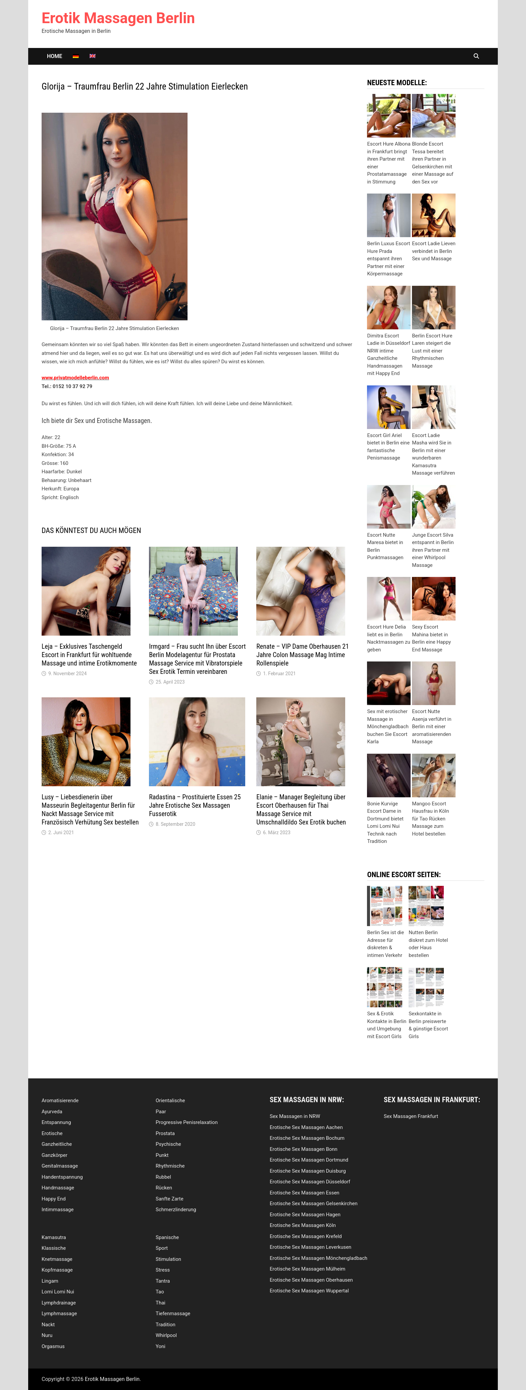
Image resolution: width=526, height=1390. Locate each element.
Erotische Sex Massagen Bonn (303, 1149)
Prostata (165, 1133)
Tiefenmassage (173, 1314)
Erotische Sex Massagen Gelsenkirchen (314, 1203)
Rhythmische (170, 1166)
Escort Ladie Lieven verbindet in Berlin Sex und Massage (434, 251)
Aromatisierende (60, 1101)
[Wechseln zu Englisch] (92, 56)
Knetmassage (57, 1259)
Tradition (165, 1325)
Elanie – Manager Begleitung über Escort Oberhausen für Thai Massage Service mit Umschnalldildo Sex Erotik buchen (301, 809)
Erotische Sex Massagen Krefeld (306, 1236)
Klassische (54, 1248)
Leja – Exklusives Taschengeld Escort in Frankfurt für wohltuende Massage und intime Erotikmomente (89, 654)
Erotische (52, 1133)
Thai (160, 1303)
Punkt (162, 1155)
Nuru (47, 1335)
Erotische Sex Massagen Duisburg (308, 1171)
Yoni (160, 1346)
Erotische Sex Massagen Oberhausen (311, 1280)
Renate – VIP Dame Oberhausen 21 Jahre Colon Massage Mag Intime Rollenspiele (302, 654)
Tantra (163, 1281)
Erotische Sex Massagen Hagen (305, 1215)
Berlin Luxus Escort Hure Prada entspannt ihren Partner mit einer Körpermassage (388, 258)
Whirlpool (166, 1335)
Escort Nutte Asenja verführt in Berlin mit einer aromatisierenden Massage (431, 726)
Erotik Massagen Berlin (118, 18)
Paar (161, 1112)
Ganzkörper (54, 1155)
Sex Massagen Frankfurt (411, 1116)
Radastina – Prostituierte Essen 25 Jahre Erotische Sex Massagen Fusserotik (195, 805)
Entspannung (56, 1122)
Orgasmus (53, 1346)
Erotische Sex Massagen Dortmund (309, 1160)
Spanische (167, 1237)
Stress (163, 1270)
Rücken (164, 1188)
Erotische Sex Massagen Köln (303, 1225)
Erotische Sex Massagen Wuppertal (309, 1291)
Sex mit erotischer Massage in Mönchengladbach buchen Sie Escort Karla (388, 726)
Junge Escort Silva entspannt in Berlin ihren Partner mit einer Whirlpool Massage (433, 550)
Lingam (50, 1281)
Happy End (54, 1199)
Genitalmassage (60, 1166)
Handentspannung (62, 1177)
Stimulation (168, 1259)
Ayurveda (52, 1112)
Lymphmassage (59, 1314)
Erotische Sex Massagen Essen (304, 1193)
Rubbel (163, 1177)
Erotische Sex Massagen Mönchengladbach (318, 1258)
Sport (162, 1248)
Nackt (48, 1325)
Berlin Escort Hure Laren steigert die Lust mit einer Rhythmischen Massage (432, 351)
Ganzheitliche (57, 1144)
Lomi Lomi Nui (58, 1292)
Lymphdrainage (59, 1303)
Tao (160, 1292)
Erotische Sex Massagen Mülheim (307, 1269)
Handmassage (58, 1188)
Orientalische (170, 1101)
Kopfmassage (57, 1270)
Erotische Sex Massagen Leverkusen (310, 1247)
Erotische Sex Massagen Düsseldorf (310, 1182)
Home (54, 56)
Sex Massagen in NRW (295, 1116)
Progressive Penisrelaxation (187, 1122)
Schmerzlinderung (176, 1210)
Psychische (168, 1144)
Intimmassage (57, 1210)
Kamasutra (54, 1237)
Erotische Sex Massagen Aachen (306, 1127)
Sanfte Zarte (169, 1199)
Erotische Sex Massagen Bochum (307, 1138)
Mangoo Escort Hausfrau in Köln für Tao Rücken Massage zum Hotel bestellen (430, 819)
